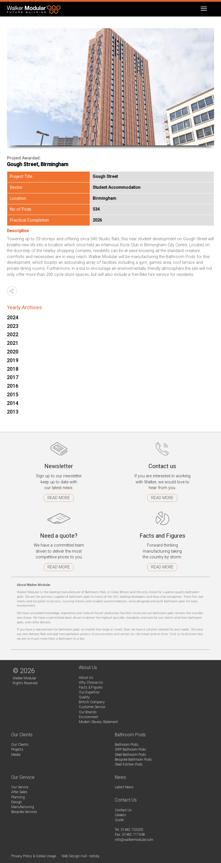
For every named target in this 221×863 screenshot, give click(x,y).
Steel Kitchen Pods (129, 764)
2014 (12, 403)
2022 (12, 334)
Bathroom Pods (126, 745)
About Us (86, 678)
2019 (12, 360)
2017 (12, 377)
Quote (119, 820)
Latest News (124, 787)
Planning (18, 797)
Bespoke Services (24, 812)
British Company (92, 702)
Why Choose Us (91, 683)
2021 (12, 343)
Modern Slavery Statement (98, 722)
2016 (12, 386)
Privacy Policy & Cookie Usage (33, 856)
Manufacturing (22, 807)
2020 (12, 352)
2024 (12, 317)
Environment (88, 717)
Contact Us (123, 810)
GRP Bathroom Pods (130, 749)
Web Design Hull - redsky (81, 856)
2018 (12, 369)
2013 (12, 412)
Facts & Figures (91, 687)
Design (16, 802)
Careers (120, 815)
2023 (12, 326)
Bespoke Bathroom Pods (133, 760)
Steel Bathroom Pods (130, 755)
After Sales (19, 792)
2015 (12, 394)
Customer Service (92, 707)
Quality (84, 697)
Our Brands (88, 712)
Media (15, 755)
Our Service (19, 787)
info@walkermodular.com (134, 840)
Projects (17, 749)
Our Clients (19, 745)
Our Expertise (89, 692)
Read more (58, 497)
